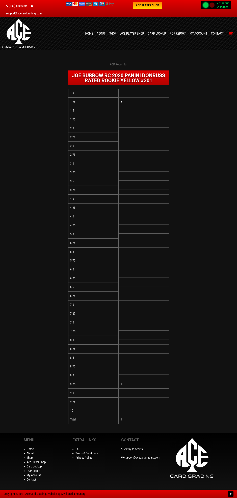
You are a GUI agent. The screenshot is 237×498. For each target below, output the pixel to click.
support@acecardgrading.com (24, 13)
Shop (113, 33)
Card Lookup (157, 33)
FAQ (77, 449)
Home (89, 33)
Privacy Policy (83, 457)
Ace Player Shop (147, 5)
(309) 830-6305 (18, 6)
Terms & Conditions (86, 453)
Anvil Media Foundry (73, 493)
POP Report (178, 33)
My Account (198, 33)
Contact (217, 33)
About (101, 33)
